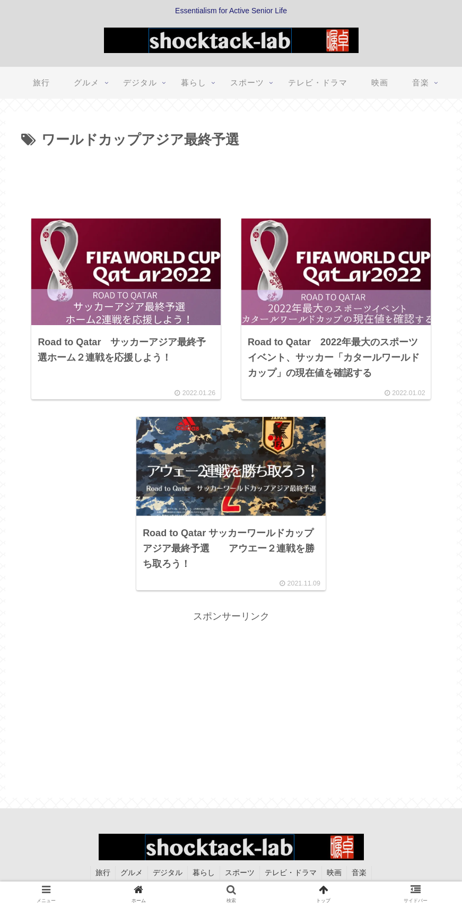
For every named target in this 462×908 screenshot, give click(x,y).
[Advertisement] (231, 181)
